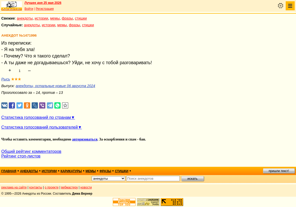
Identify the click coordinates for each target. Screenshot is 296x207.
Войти (28, 9)
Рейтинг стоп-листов (20, 156)
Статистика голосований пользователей (39, 127)
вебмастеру (69, 187)
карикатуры (71, 171)
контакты (35, 187)
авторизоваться (84, 139)
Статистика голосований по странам (36, 117)
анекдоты (25, 18)
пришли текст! (279, 171)
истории (41, 18)
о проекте (52, 187)
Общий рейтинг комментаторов (31, 151)
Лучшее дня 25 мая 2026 (42, 3)
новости (86, 187)
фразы (67, 18)
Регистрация (45, 9)
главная (8, 171)
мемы (55, 18)
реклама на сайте (14, 187)
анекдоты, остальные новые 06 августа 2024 (55, 86)
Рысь (5, 79)
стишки (81, 18)
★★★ (16, 79)
